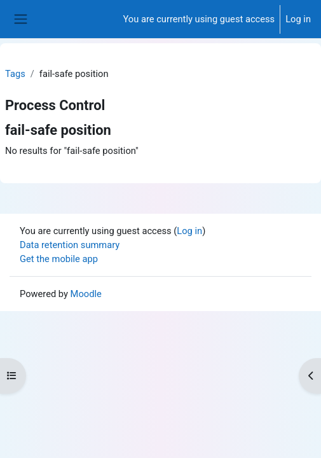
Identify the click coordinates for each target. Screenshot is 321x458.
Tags (15, 74)
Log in (298, 19)
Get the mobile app (59, 259)
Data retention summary (70, 245)
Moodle (86, 294)
